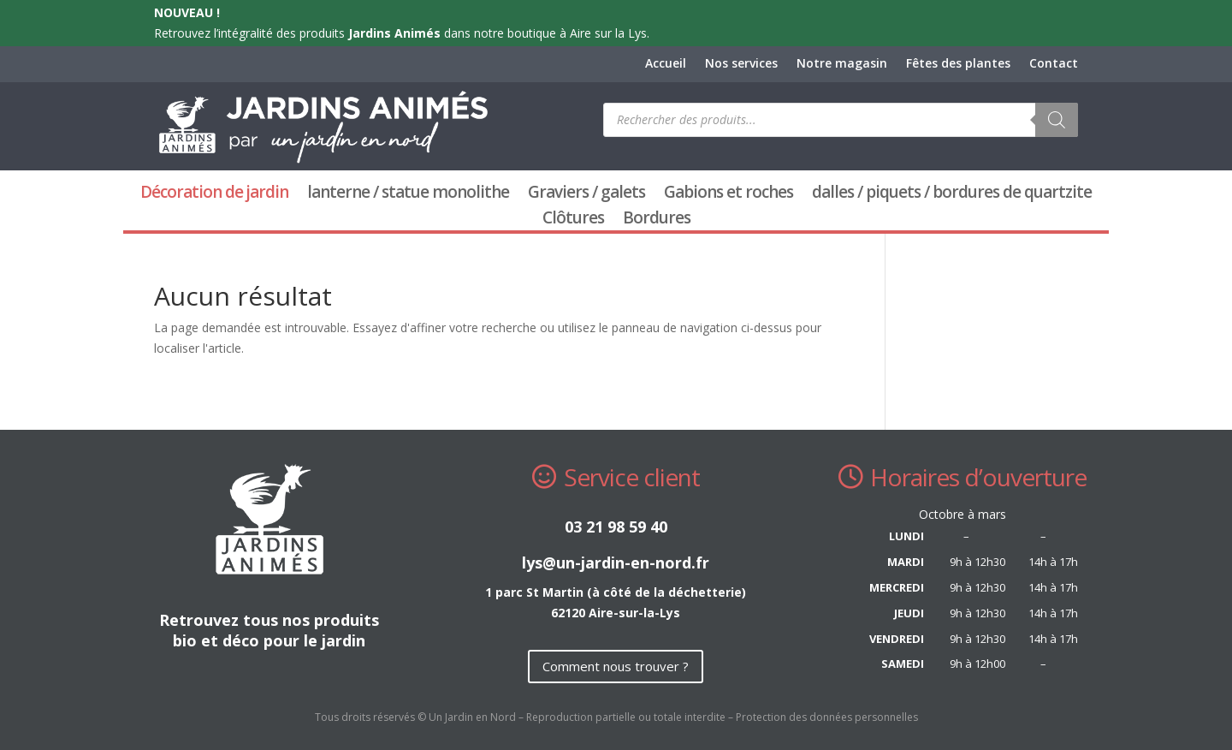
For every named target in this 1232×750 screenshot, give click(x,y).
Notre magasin (842, 64)
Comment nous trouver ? (615, 666)
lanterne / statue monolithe (408, 194)
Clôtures (573, 220)
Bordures (656, 220)
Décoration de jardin (214, 194)
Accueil (665, 64)
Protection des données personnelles (827, 717)
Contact (1053, 64)
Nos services (741, 64)
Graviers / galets (586, 194)
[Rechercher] (1056, 120)
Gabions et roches (728, 194)
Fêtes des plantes (958, 64)
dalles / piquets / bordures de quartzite (952, 194)
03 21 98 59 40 (616, 526)
